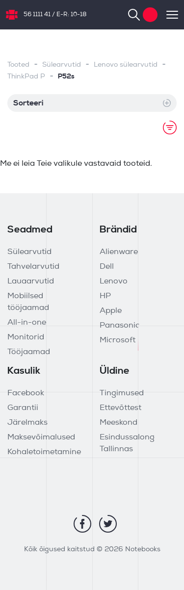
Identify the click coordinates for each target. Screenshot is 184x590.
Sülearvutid (61, 65)
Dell (107, 267)
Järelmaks (27, 423)
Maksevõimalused (41, 437)
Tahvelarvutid (33, 267)
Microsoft (117, 340)
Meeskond (118, 423)
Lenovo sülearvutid (126, 65)
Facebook (25, 393)
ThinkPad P (26, 76)
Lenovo (114, 281)
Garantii (22, 408)
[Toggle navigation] (168, 14)
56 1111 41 (37, 15)
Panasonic (119, 326)
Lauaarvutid (30, 281)
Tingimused (122, 393)
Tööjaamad (28, 352)
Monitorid (25, 337)
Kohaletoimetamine (44, 452)
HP (105, 296)
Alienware (119, 252)
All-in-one (26, 323)
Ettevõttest (120, 408)
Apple (111, 311)
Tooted (18, 65)
